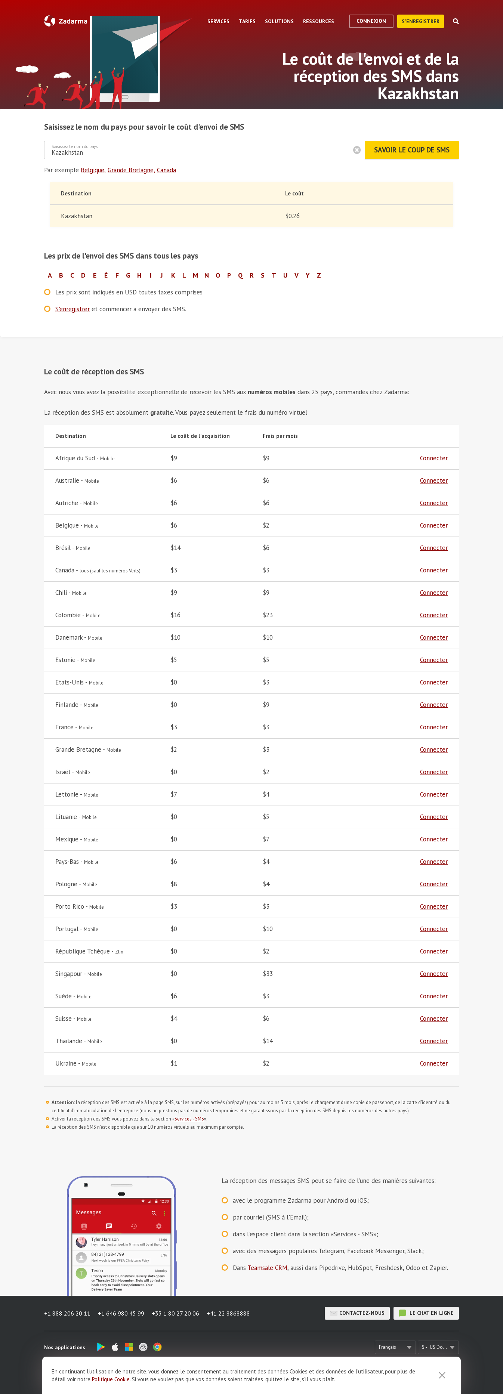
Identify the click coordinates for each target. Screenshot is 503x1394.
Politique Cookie (111, 1382)
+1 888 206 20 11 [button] (67, 1313)
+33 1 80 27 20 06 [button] (175, 1313)
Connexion (371, 21)
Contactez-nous (357, 1313)
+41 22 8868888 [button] (228, 1313)
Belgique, (93, 170)
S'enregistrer (420, 21)
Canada (166, 170)
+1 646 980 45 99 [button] (121, 1313)
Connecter (434, 458)
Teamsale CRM (267, 1268)
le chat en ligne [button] (426, 1313)
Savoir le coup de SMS (412, 149)
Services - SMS (189, 1119)
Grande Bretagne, (131, 170)
